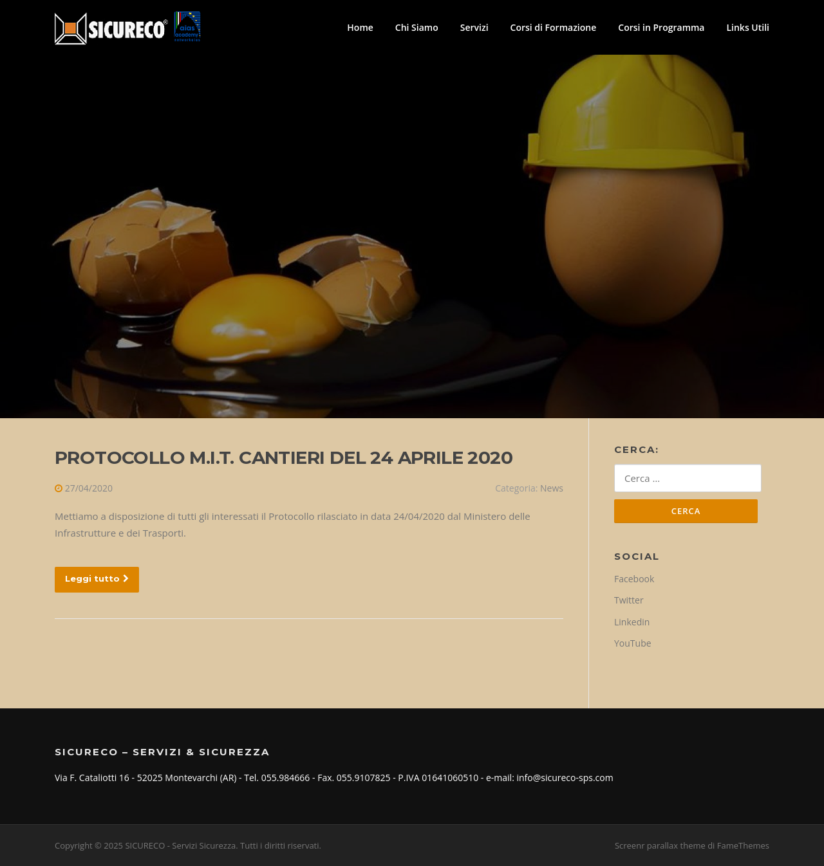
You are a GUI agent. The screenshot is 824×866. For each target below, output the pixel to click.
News (551, 488)
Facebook (634, 579)
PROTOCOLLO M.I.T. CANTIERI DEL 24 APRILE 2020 (283, 457)
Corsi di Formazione (553, 27)
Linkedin (632, 622)
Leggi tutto (97, 578)
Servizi (474, 27)
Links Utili (747, 27)
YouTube (632, 643)
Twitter (629, 600)
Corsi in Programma (661, 27)
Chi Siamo (416, 27)
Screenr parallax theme (660, 845)
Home (360, 27)
